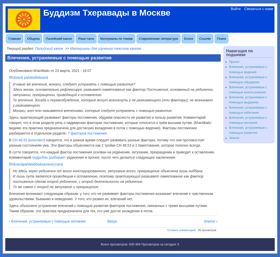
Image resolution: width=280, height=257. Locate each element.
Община (33, 38)
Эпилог (210, 221)
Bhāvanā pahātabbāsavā (28, 77)
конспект (36, 140)
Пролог (234, 62)
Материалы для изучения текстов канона (105, 49)
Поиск (221, 38)
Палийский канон (59, 38)
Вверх (112, 221)
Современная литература (158, 38)
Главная (15, 38)
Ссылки (205, 38)
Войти (236, 9)
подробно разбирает (49, 157)
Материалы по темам (116, 38)
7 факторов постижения (87, 133)
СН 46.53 (19, 140)
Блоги (188, 38)
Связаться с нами (258, 9)
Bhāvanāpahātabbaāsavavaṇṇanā (36, 164)
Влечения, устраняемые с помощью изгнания (47, 221)
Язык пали (86, 38)
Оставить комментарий (181, 230)
